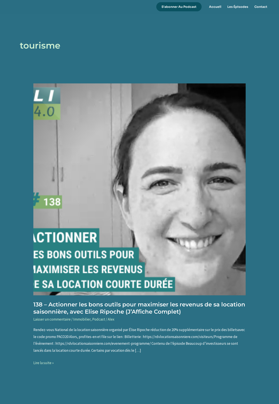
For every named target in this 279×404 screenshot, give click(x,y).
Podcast (98, 319)
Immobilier (81, 319)
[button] (179, 6)
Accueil (215, 7)
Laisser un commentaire (52, 319)
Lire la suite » (43, 363)
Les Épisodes (237, 7)
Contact (260, 7)
